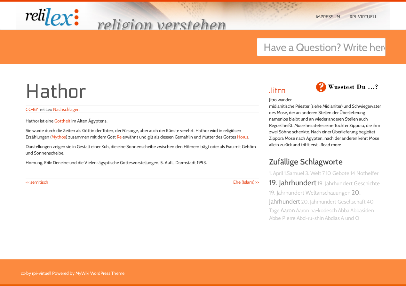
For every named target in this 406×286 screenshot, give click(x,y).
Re (119, 137)
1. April (276, 173)
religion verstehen (161, 24)
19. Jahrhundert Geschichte (348, 183)
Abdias (332, 218)
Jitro (277, 91)
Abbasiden (362, 210)
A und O (350, 218)
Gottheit (62, 121)
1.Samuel (294, 173)
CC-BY (32, 109)
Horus (242, 137)
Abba (343, 210)
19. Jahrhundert (292, 182)
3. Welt (313, 173)
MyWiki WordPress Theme (100, 273)
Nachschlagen (66, 109)
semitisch (37, 182)
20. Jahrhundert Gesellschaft (333, 201)
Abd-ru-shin (310, 218)
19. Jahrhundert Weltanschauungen (310, 192)
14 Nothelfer (364, 173)
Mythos (59, 137)
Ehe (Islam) (246, 182)
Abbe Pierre (282, 218)
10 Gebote (337, 173)
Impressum (328, 17)
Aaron (288, 210)
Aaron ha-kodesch (316, 210)
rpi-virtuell (363, 17)
